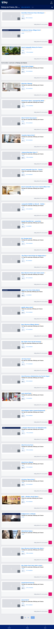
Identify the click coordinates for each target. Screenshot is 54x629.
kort (22, 16)
